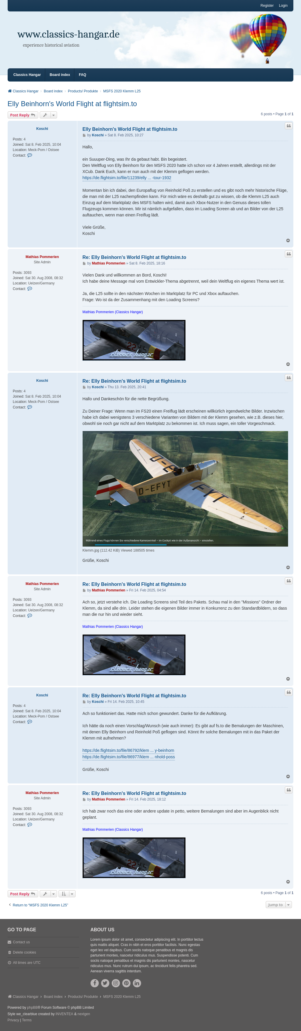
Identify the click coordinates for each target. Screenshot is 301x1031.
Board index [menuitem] (60, 75)
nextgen (84, 1014)
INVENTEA (64, 1014)
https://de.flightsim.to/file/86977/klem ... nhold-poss (129, 756)
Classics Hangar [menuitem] (27, 75)
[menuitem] (13, 1020)
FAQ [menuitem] (82, 75)
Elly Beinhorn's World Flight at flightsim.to (72, 104)
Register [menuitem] (267, 6)
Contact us (21, 942)
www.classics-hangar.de (69, 34)
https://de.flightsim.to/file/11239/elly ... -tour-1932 (127, 177)
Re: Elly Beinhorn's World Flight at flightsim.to (134, 257)
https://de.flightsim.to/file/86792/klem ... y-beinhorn (128, 750)
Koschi (42, 129)
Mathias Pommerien (42, 257)
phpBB (32, 1007)
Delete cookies (24, 952)
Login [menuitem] (283, 6)
